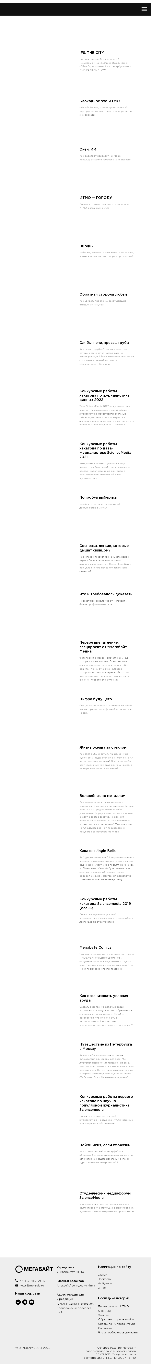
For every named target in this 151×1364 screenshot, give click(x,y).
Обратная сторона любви (116, 1319)
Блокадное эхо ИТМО (113, 1306)
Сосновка (105, 1328)
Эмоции (103, 1315)
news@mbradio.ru (31, 1285)
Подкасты (104, 1279)
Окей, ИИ (104, 1310)
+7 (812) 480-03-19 (32, 1280)
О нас (102, 1288)
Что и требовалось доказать (118, 1332)
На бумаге (105, 1283)
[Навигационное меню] (144, 9)
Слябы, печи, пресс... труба (116, 1323)
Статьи (102, 1275)
